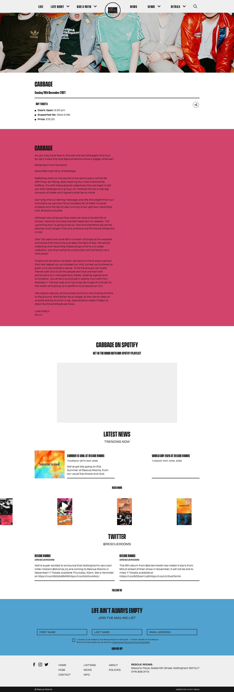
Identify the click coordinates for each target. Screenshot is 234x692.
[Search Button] (195, 6)
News (88, 669)
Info (87, 674)
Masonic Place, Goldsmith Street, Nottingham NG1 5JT (165, 668)
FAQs (61, 669)
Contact (64, 674)
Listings (90, 665)
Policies (115, 669)
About (113, 665)
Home (62, 665)
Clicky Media (193, 689)
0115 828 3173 (140, 671)
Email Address (159, 632)
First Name (47, 632)
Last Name (102, 632)
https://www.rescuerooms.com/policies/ (131, 642)
